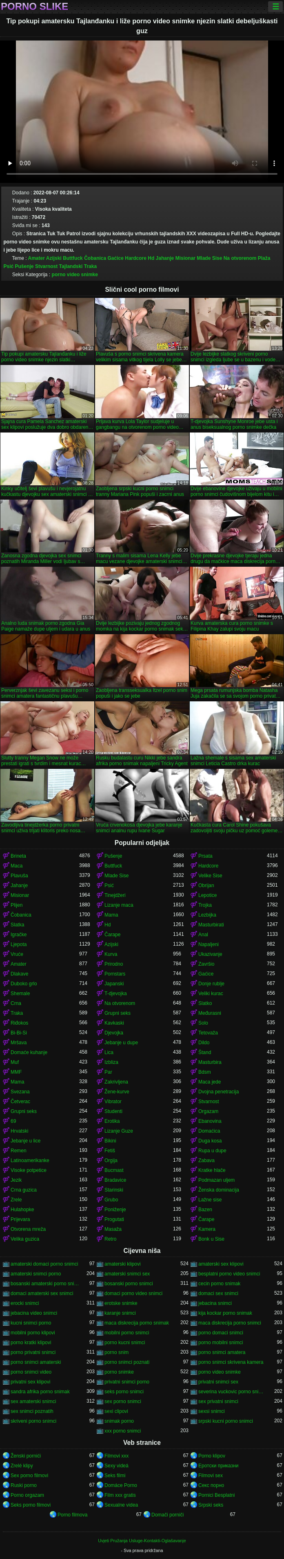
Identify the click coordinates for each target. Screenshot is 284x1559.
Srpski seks (210, 1505)
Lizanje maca (118, 905)
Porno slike (34, 6)
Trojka (205, 905)
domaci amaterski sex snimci (42, 1293)
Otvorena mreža (28, 1229)
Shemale (20, 993)
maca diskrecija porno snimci (229, 1323)
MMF (16, 1072)
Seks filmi (114, 1475)
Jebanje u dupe (121, 1042)
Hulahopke (22, 1209)
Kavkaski (114, 1023)
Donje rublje (211, 984)
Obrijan (206, 885)
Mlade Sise (209, 258)
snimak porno (119, 1421)
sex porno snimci (122, 1401)
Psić (8, 266)
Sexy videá (116, 1466)
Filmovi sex (210, 1475)
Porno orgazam (27, 1495)
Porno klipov (211, 1456)
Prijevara (20, 1219)
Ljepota (19, 944)
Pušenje (24, 266)
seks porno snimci (124, 1392)
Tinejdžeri (115, 895)
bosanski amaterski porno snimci (45, 1283)
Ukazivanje (210, 954)
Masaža (113, 1229)
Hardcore (135, 258)
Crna (16, 1003)
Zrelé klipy (22, 1466)
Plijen (16, 905)
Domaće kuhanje (29, 1052)
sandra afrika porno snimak (40, 1392)
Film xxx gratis (120, 1495)
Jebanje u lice (25, 1141)
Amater (36, 258)
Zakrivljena (116, 1082)
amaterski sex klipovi (221, 1264)
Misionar (185, 258)
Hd (151, 258)
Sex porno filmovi (29, 1475)
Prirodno (113, 964)
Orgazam (208, 1111)
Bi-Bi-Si (19, 1033)
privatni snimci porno (126, 1382)
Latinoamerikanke (30, 1160)
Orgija (111, 1160)
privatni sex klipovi (30, 1382)
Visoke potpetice (29, 1170)
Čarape (112, 934)
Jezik (16, 1180)
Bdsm (204, 1072)
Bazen (205, 1209)
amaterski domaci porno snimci (44, 1264)
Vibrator (113, 1101)
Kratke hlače (212, 1170)
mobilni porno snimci (126, 1333)
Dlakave (19, 974)
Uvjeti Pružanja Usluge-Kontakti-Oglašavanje (142, 1540)
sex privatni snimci (218, 1401)
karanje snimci (120, 1313)
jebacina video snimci (34, 1313)
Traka (90, 266)
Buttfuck (73, 258)
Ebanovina (210, 1121)
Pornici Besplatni (216, 1495)
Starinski (113, 1190)
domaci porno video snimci (133, 1293)
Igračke (19, 934)
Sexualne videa (121, 1505)
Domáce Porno (120, 1485)
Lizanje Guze (118, 1131)
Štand (204, 1052)
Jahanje (165, 258)
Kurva (110, 954)
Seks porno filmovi (31, 1505)
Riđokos (19, 1023)
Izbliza (111, 1062)
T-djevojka (115, 993)
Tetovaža (208, 1033)
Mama (111, 915)
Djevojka (113, 1033)
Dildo (203, 1042)
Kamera (206, 1229)
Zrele (16, 1200)
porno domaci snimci (220, 1333)
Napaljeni (208, 944)
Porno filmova (72, 1515)
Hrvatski (19, 1131)
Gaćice (116, 258)
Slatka (17, 925)
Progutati (114, 1219)
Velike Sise (210, 876)
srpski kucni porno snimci (225, 1421)
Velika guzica (25, 1239)
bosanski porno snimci (128, 1283)
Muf (15, 1062)
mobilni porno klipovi (33, 1333)
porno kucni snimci (124, 1342)
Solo (203, 1023)
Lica (108, 1052)
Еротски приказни (218, 1466)
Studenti (113, 1111)
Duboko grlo (24, 984)
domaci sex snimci (218, 1293)
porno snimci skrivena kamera (230, 1362)
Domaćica (209, 1131)
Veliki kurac (210, 993)
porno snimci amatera (221, 1352)
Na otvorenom (240, 258)
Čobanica (95, 258)
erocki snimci (25, 1303)
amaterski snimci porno (36, 1274)
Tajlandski (71, 266)
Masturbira (210, 1062)
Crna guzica (24, 1190)
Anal (203, 934)
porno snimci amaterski (36, 1362)
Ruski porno (24, 1485)
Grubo (111, 1200)
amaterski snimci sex (127, 1274)
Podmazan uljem (216, 1180)
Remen (19, 1150)
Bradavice (115, 1180)
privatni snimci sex (218, 1382)
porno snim (116, 1352)
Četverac (20, 1101)
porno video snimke (75, 274)
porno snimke (119, 1372)
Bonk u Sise (211, 1239)
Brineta (18, 856)
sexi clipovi (116, 1411)
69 (13, 1121)
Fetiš (109, 1150)
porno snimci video (31, 1372)
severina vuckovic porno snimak (232, 1392)
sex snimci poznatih (32, 1411)
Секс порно (211, 1485)
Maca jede (209, 1082)
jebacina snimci (215, 1303)
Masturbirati (211, 925)
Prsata (205, 856)
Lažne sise (210, 1200)
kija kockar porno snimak (225, 1313)
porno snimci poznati (126, 1362)
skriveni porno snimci (33, 1421)
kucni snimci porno (31, 1323)
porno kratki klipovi (31, 1342)
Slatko (205, 1003)
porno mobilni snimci (220, 1342)
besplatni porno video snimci (229, 1274)
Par (108, 1072)
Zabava (206, 1160)
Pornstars (114, 974)
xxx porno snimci (122, 1431)
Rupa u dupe (212, 1150)
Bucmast (114, 1170)
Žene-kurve (116, 1092)
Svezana (20, 1092)
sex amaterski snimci (33, 1401)
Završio (206, 964)
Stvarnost (46, 266)
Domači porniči (167, 1515)
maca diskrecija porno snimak (136, 1323)
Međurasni (209, 1013)
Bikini (110, 1141)
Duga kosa (210, 1141)
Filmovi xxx (116, 1456)
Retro (110, 1239)
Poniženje (115, 1209)
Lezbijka (207, 915)
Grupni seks (117, 1013)
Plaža (264, 258)
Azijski (54, 258)
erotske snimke (121, 1303)
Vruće (17, 954)
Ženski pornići (26, 1456)
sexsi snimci (211, 1411)
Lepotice (207, 895)
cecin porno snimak (219, 1283)
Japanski (114, 984)
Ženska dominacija (218, 1190)
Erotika (112, 1121)
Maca (16, 866)
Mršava (19, 1042)
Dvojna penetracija (218, 1092)
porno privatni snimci (33, 1352)
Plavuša (19, 876)
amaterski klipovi (122, 1264)
